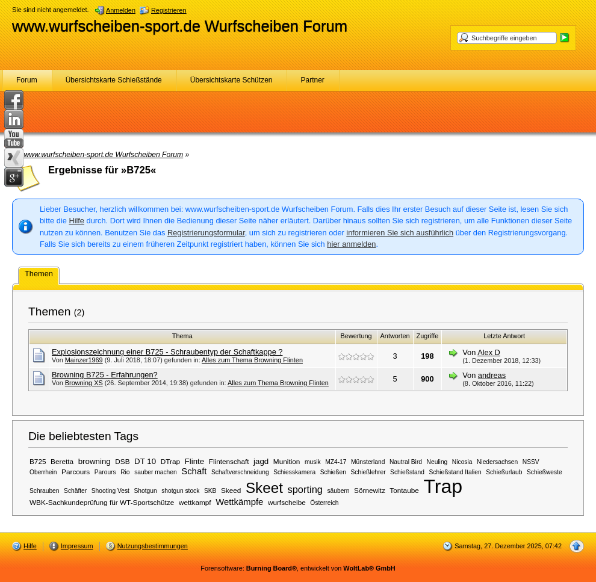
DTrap (170, 461)
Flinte (195, 461)
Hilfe (76, 220)
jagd (261, 461)
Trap (442, 486)
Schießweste (544, 472)
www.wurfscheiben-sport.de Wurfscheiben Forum (179, 25)
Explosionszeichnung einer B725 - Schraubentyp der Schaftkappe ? (167, 351)
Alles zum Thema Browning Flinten (252, 360)
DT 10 (145, 461)
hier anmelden (351, 244)
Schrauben (44, 491)
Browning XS (84, 382)
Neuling (437, 462)
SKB (210, 491)
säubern (338, 491)
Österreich (324, 503)
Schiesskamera (294, 472)
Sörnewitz (369, 490)
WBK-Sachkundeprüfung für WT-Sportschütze (101, 502)
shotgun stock (180, 491)
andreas (492, 375)
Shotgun (145, 491)
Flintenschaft (229, 461)
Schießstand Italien (455, 472)
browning (94, 461)
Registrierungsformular (206, 232)
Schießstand (407, 472)
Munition (286, 461)
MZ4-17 (335, 462)
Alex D (488, 352)
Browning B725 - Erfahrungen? (105, 374)
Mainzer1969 (84, 360)
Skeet (264, 488)
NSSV (531, 462)
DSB (122, 461)
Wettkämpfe (239, 502)
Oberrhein (43, 472)
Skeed (231, 490)
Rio (124, 472)
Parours (105, 472)
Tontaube (404, 490)
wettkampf (195, 502)
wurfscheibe (287, 502)
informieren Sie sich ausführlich (399, 232)
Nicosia (462, 462)
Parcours (75, 471)
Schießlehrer (368, 472)
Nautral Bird (406, 462)
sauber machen (155, 472)
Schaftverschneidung (240, 472)
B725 (37, 461)
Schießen (333, 472)
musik (313, 462)
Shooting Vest (110, 491)
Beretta (62, 461)
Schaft (193, 471)
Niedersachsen (497, 462)
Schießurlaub (504, 472)
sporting (304, 489)
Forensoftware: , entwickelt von (297, 568)
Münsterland (368, 462)
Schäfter (75, 491)
